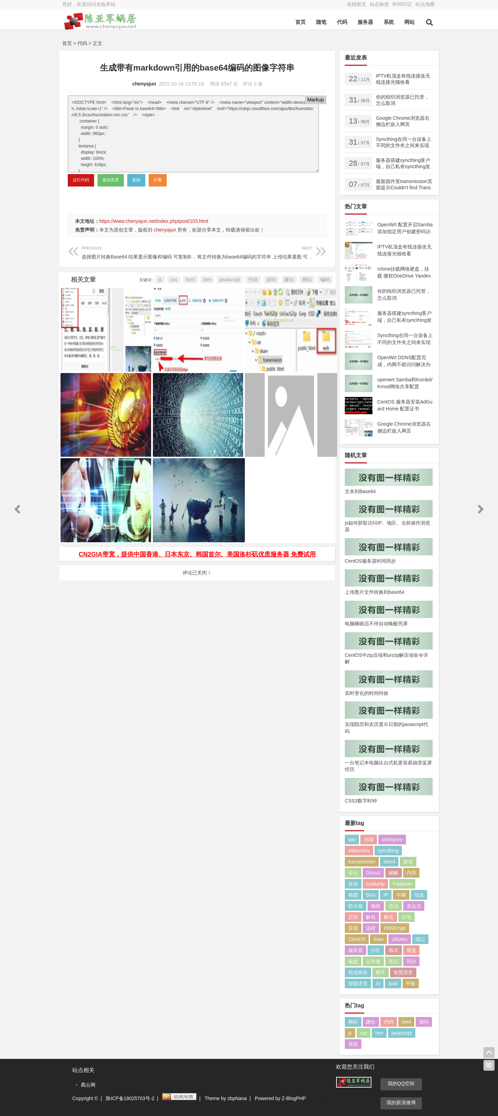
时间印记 (402, 4)
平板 (410, 983)
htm (207, 279)
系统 (389, 22)
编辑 (375, 906)
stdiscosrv (359, 850)
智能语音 (358, 983)
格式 (393, 950)
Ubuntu (399, 939)
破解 (393, 872)
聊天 (380, 972)
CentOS (357, 939)
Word (389, 861)
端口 (420, 939)
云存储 (373, 961)
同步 (411, 961)
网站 (409, 22)
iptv (352, 839)
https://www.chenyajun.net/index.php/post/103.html (153, 221)
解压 (389, 917)
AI (378, 983)
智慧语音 (403, 972)
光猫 (369, 839)
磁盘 (353, 961)
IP (386, 895)
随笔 (321, 22)
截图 (353, 895)
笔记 (393, 961)
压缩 (353, 928)
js (160, 279)
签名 (408, 861)
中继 (401, 895)
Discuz (373, 872)
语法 (393, 906)
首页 (300, 22)
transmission (362, 861)
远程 (371, 928)
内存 (411, 872)
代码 (342, 22)
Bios (370, 895)
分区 (375, 950)
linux (379, 939)
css (173, 279)
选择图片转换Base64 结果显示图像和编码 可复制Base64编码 (148, 252)
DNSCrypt (395, 928)
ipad (392, 983)
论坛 (353, 872)
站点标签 (379, 4)
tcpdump (375, 884)
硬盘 (411, 950)
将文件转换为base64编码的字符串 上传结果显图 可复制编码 (262, 252)
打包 (407, 917)
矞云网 (88, 1085)
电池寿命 (358, 972)
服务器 (365, 22)
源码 (271, 279)
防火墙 (355, 906)
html (190, 279)
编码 (325, 279)
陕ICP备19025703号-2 (130, 1098)
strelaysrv (392, 839)
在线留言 (356, 4)
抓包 (353, 884)
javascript (230, 279)
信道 (419, 895)
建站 (289, 279)
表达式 (414, 906)
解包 (371, 917)
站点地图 (425, 4)
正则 (353, 917)
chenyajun (144, 84)
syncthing (388, 850)
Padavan (402, 884)
